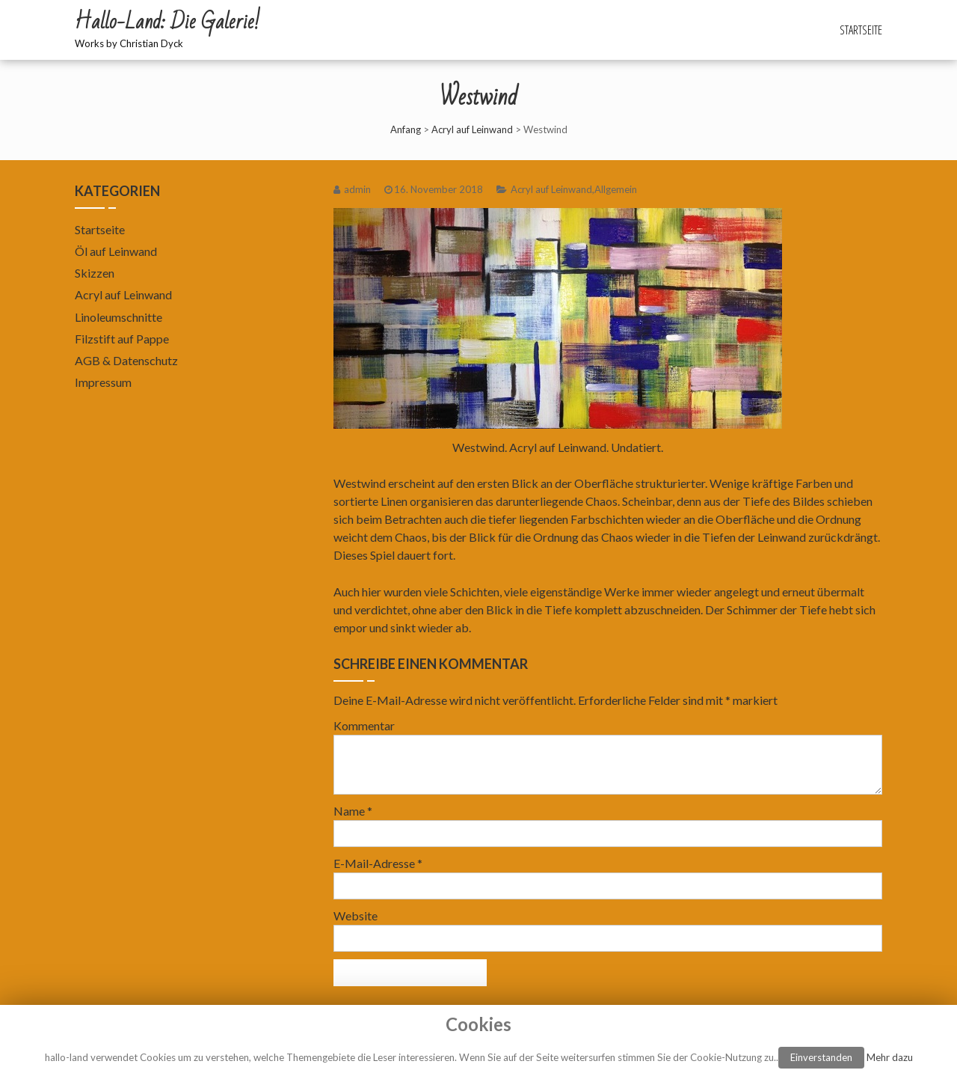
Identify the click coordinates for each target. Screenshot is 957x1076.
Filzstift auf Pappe (122, 338)
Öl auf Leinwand (116, 251)
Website (355, 915)
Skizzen (94, 273)
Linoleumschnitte (118, 317)
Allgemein (615, 189)
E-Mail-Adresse (377, 863)
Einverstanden (821, 1057)
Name (352, 811)
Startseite (861, 30)
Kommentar (364, 725)
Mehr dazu (890, 1057)
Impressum (103, 382)
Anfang (405, 129)
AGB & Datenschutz (126, 360)
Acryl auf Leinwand (472, 129)
